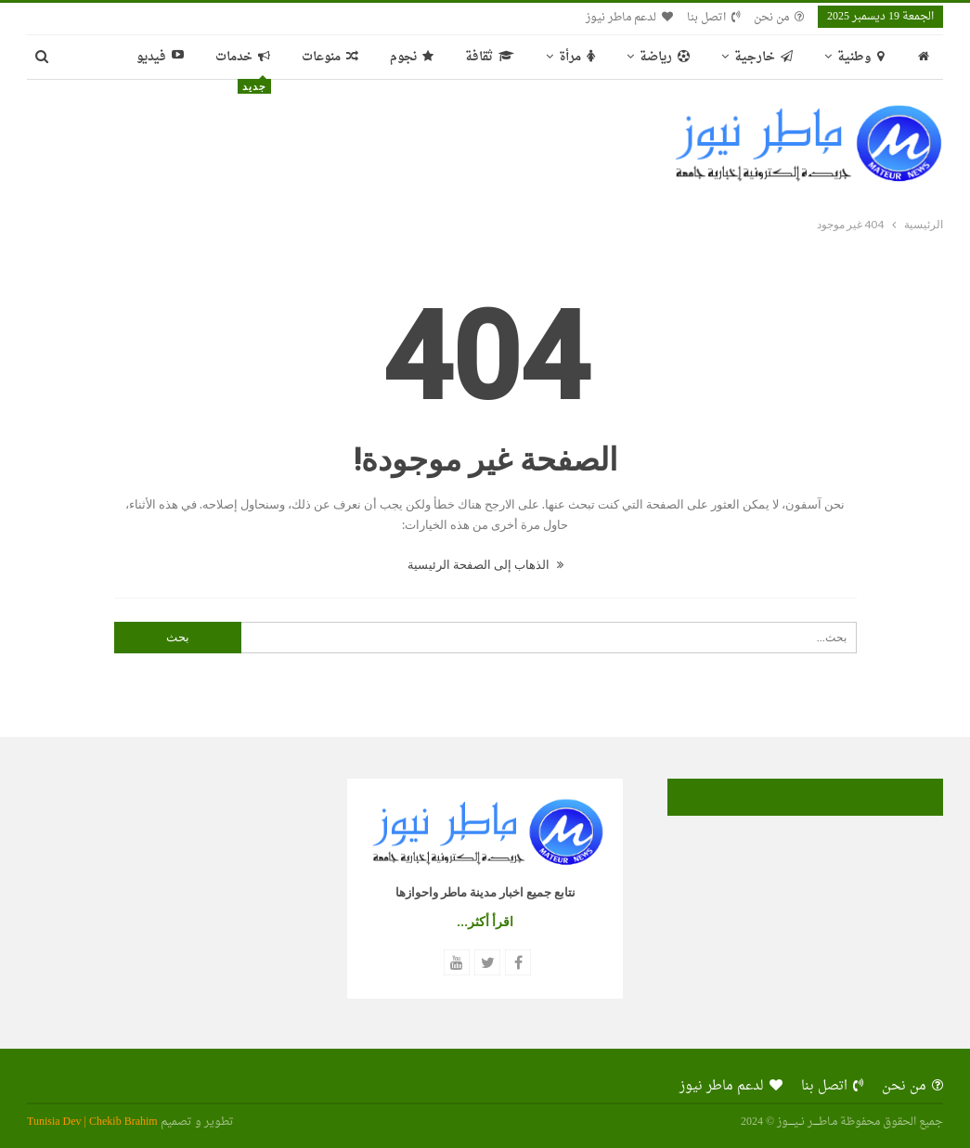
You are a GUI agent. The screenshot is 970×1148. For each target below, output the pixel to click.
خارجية (763, 57)
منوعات (330, 57)
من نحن (779, 17)
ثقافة (489, 57)
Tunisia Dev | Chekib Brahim (92, 1122)
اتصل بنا (713, 17)
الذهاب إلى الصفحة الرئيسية (485, 564)
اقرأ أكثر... (485, 921)
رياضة (665, 57)
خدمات (243, 62)
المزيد (169, 57)
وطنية (860, 57)
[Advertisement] (325, 141)
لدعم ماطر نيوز (629, 17)
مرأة (577, 57)
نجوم (411, 57)
